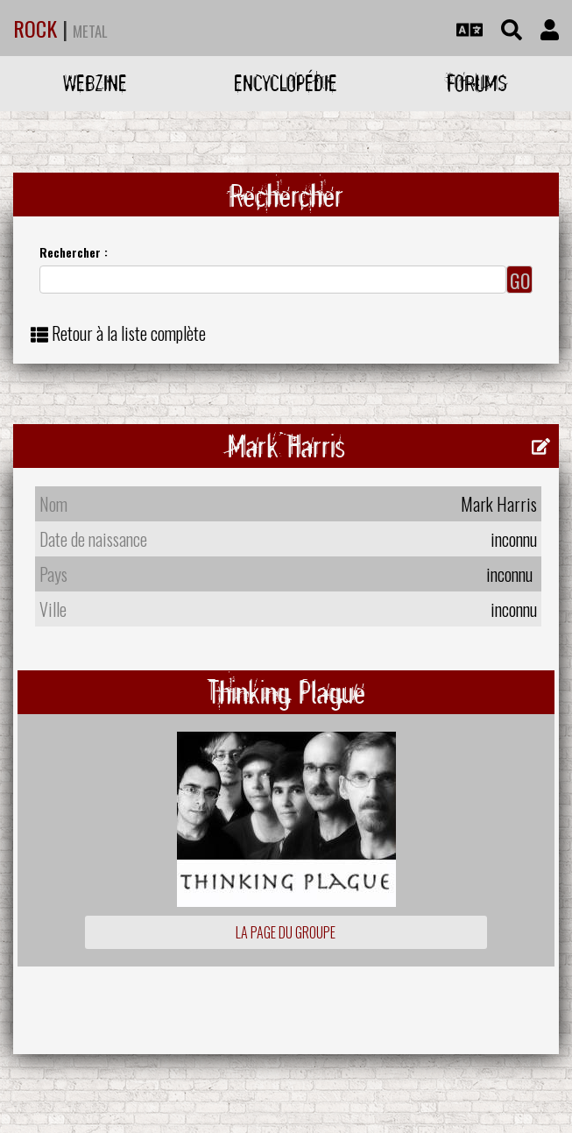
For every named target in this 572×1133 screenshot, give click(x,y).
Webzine (95, 82)
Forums (477, 82)
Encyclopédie (285, 82)
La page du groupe (285, 932)
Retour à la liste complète (129, 333)
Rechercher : (73, 252)
